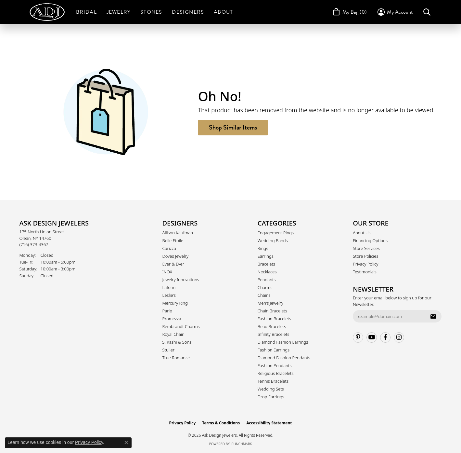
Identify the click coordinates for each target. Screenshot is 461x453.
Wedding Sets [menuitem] (271, 389)
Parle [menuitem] (167, 311)
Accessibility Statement (269, 423)
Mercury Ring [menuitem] (175, 303)
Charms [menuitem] (265, 287)
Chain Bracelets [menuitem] (272, 311)
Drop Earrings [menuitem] (271, 397)
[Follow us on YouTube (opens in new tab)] (371, 337)
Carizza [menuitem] (169, 248)
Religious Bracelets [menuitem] (276, 373)
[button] (395, 12)
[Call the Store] (33, 244)
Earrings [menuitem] (266, 256)
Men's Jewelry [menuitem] (270, 303)
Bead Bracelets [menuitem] (272, 326)
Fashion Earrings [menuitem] (273, 350)
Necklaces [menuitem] (267, 272)
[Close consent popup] (126, 443)
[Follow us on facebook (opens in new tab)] (385, 337)
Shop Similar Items (233, 127)
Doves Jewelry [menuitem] (175, 256)
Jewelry (119, 12)
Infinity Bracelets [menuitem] (273, 334)
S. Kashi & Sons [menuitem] (177, 342)
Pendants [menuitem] (267, 279)
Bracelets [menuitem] (266, 264)
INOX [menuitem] (167, 272)
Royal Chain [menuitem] (173, 334)
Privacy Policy (365, 264)
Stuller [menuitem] (168, 350)
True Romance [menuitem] (176, 358)
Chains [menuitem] (264, 295)
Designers (188, 12)
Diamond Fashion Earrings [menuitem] (283, 342)
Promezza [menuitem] (171, 319)
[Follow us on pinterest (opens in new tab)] (358, 337)
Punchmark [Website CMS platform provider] (242, 444)
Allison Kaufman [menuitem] (177, 233)
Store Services (366, 248)
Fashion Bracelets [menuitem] (274, 319)
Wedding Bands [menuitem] (273, 240)
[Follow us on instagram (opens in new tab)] (399, 337)
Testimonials (365, 272)
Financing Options (370, 240)
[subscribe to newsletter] (433, 316)
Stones (151, 12)
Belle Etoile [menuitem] (172, 240)
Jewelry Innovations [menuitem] (180, 279)
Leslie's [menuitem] (169, 295)
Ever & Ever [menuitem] (173, 264)
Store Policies (365, 256)
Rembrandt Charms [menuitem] (181, 326)
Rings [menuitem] (263, 248)
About (223, 12)
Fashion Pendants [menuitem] (275, 365)
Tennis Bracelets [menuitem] (273, 381)
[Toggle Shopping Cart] (349, 12)
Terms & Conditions (221, 423)
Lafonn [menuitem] (169, 287)
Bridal (86, 12)
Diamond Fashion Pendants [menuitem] (284, 358)
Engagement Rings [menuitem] (276, 233)
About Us (361, 233)
